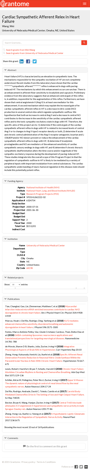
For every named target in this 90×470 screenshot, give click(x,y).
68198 (29, 268)
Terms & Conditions (46, 462)
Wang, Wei (8, 26)
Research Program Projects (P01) (42, 193)
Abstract (12, 70)
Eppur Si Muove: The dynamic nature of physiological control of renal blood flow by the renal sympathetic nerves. (44, 383)
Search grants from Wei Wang (19, 49)
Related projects (16, 277)
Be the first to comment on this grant (45, 446)
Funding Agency (15, 181)
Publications (14, 299)
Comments (13, 438)
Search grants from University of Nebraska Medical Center (33, 53)
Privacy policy (28, 462)
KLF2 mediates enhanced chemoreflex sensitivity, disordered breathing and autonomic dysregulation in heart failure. (42, 323)
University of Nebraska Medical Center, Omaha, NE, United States (38, 30)
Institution (13, 239)
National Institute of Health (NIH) (42, 187)
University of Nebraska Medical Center (45, 245)
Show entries (16, 284)
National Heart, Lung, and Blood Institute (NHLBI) (50, 190)
